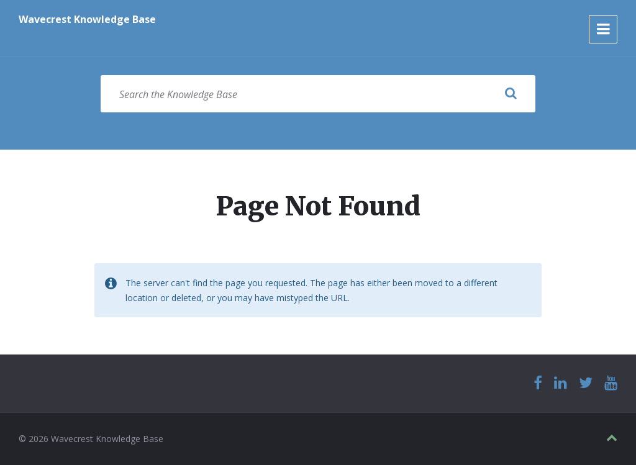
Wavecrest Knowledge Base (87, 19)
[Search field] (318, 93)
